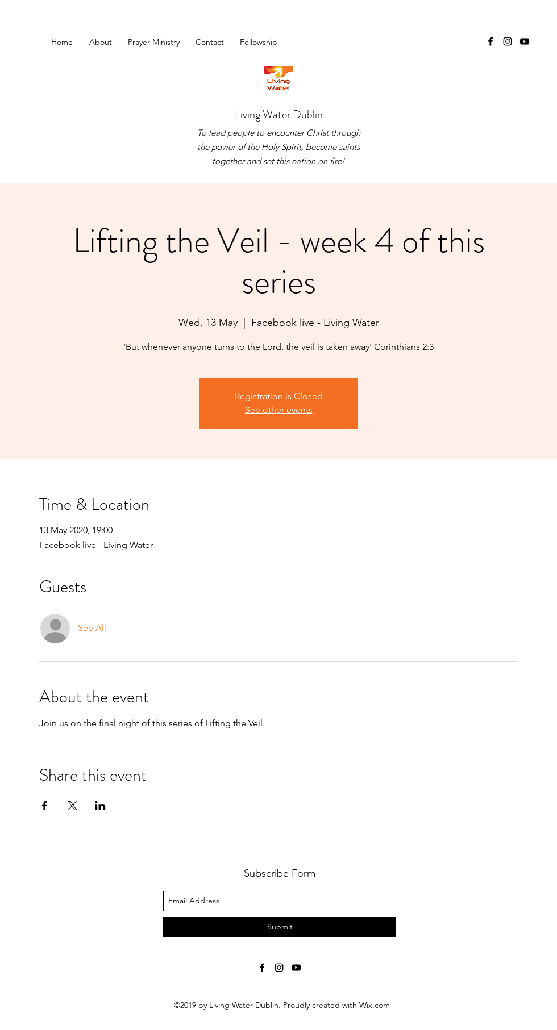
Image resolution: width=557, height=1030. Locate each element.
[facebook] (490, 41)
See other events (279, 409)
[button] (261, 42)
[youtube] (524, 41)
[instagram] (507, 41)
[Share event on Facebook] (44, 805)
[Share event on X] (72, 805)
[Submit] (279, 927)
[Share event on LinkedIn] (100, 805)
